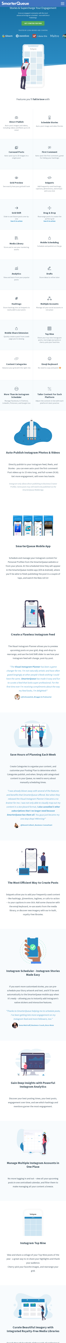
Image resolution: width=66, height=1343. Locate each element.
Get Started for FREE (33, 23)
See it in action (16, 221)
